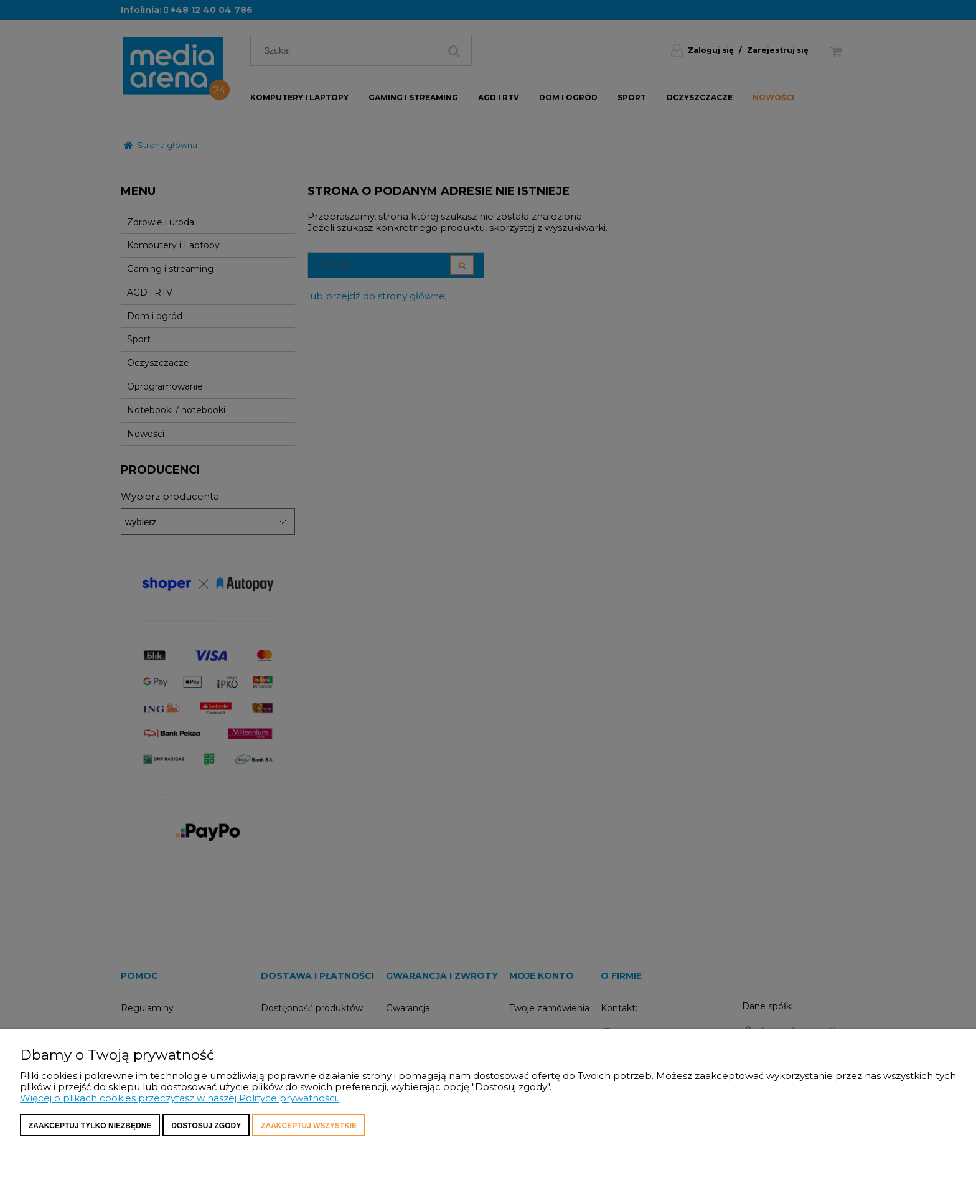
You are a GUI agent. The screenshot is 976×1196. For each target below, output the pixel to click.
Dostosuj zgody (206, 1125)
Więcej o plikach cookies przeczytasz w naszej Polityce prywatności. (179, 1098)
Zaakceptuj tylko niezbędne (90, 1125)
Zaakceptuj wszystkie (309, 1125)
